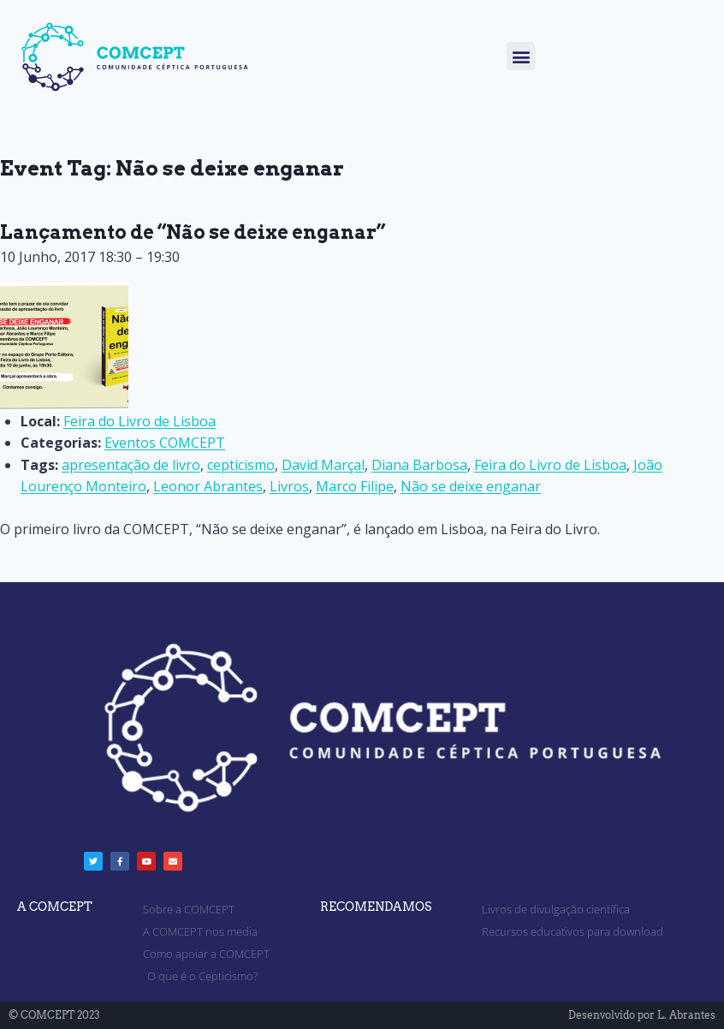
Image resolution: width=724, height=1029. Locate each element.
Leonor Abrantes (208, 486)
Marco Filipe (355, 486)
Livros (289, 486)
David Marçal (323, 464)
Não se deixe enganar (471, 486)
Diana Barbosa (419, 464)
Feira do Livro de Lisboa (550, 464)
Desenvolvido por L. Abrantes (641, 1014)
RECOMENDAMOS (375, 906)
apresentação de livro (131, 464)
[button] (521, 56)
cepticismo (241, 464)
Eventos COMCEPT (164, 442)
